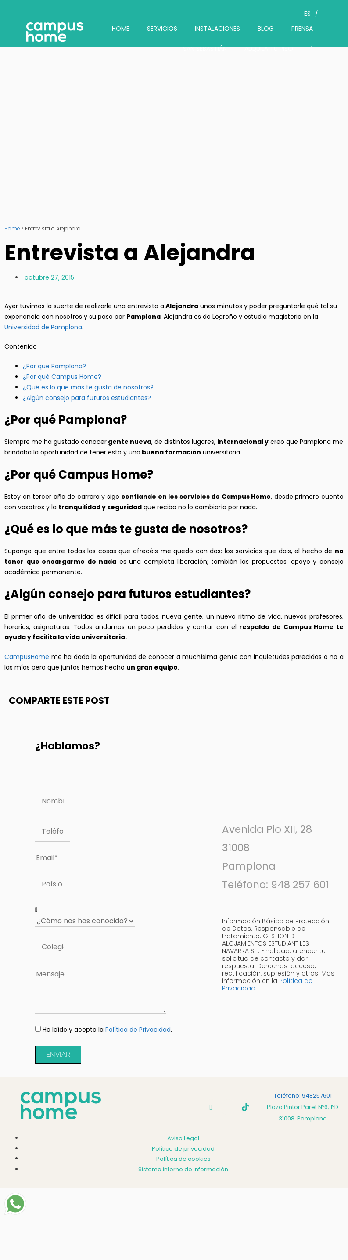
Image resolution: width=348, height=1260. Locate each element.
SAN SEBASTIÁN (205, 48)
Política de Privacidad (138, 1029)
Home (12, 228)
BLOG (266, 28)
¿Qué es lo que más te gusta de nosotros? (88, 387)
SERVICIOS (162, 28)
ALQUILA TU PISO (268, 48)
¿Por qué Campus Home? (62, 376)
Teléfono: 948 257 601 (275, 885)
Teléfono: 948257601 (303, 1095)
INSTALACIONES (217, 28)
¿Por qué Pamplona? (54, 366)
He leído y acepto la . (107, 1029)
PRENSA (302, 28)
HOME (120, 28)
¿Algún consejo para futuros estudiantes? (87, 397)
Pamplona (249, 866)
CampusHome (26, 656)
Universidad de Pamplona (43, 327)
